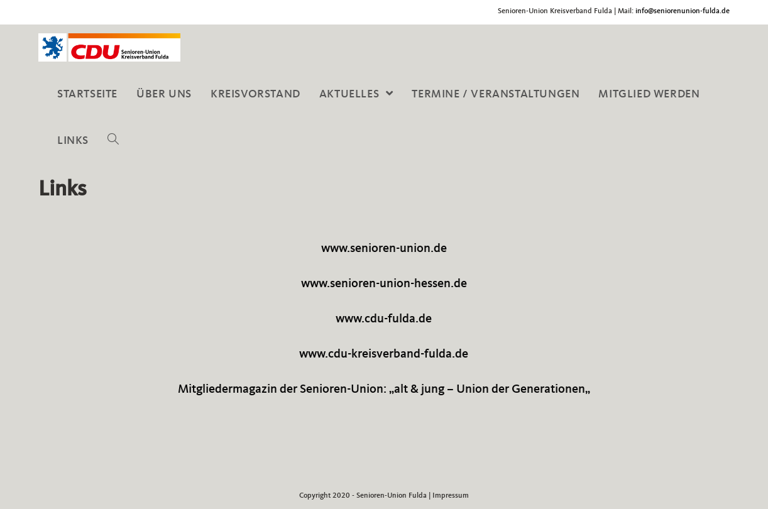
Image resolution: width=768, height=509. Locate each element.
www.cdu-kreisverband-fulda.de (383, 354)
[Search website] (113, 141)
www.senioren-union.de (384, 249)
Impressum (450, 496)
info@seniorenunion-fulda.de (682, 11)
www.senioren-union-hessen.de (384, 284)
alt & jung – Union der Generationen (489, 389)
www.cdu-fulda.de (384, 319)
